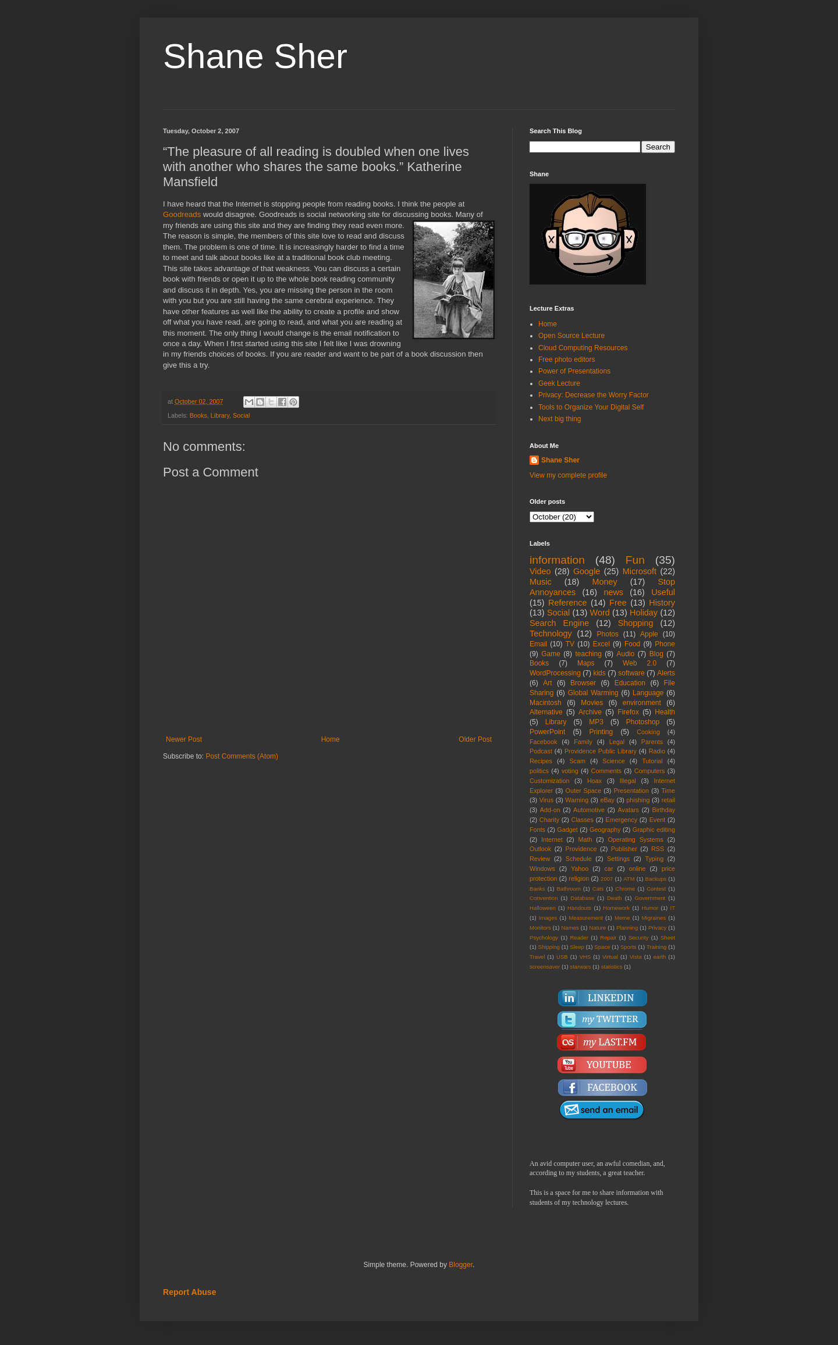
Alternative (546, 712)
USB (562, 956)
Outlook (540, 848)
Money (604, 581)
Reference (567, 602)
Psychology (544, 937)
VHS (585, 956)
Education (630, 683)
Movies (592, 703)
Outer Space (584, 790)
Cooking (648, 731)
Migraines (654, 918)
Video (540, 571)
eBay (607, 799)
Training (656, 947)
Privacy (657, 927)
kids (599, 673)
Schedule (579, 858)
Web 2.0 (639, 663)
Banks (537, 888)
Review (540, 858)
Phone (665, 644)
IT (672, 908)
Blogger (461, 1265)
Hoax (594, 780)
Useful (663, 592)
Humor (649, 908)
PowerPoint (547, 732)
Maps (585, 663)
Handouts (579, 908)
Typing (654, 858)
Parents (652, 741)
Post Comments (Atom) (241, 756)
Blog (656, 654)
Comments (606, 770)
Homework (616, 908)
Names (569, 927)
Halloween (543, 908)
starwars (580, 966)
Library (220, 415)
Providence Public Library (600, 751)
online (637, 868)
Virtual (610, 956)
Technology (551, 633)
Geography (605, 829)
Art (547, 683)
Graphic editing (654, 829)
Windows (542, 868)
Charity (549, 819)
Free (618, 602)
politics (539, 770)
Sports (628, 947)
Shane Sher (255, 56)
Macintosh (546, 703)
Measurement (586, 918)
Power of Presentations (574, 371)
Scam (577, 760)
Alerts (666, 673)
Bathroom (568, 888)
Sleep (577, 947)
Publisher (624, 848)
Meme (622, 918)
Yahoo (579, 868)
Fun (635, 560)
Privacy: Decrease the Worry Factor (593, 395)
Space (602, 947)
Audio (626, 654)
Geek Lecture (559, 383)
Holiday (644, 612)
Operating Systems (635, 839)
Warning (576, 799)
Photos (608, 634)
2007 (607, 879)
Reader (579, 937)
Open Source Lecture (571, 336)
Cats (598, 888)
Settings (618, 858)
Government (649, 898)
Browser (583, 683)
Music (541, 581)
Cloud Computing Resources (582, 348)
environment (642, 703)
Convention (544, 898)
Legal (616, 741)
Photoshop (642, 722)
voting (570, 770)
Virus (546, 799)
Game (550, 654)
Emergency (622, 819)
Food (632, 644)
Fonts (537, 829)
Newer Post (184, 739)
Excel (601, 644)
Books (198, 415)
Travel (537, 956)
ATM (629, 879)
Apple (649, 634)
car (609, 868)
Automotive (589, 809)
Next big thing (559, 419)
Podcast (541, 751)
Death (614, 898)
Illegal (628, 780)
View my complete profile (568, 475)
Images (548, 918)
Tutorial (652, 760)
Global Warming (593, 693)
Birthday (663, 809)
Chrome (625, 888)
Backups (656, 879)
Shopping (636, 623)
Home (330, 739)
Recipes (541, 760)
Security (638, 937)
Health (665, 712)
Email (538, 644)
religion (579, 878)
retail (668, 799)
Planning (627, 927)
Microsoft (639, 571)
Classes (582, 819)
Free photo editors (566, 359)
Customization (549, 780)
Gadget (567, 829)
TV (570, 644)
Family (583, 741)
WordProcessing (555, 673)
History (662, 602)
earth (659, 956)
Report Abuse (189, 1292)
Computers (649, 770)
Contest (656, 888)
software (631, 673)
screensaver (545, 966)
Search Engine (559, 623)
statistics (612, 966)
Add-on (550, 809)
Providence (580, 848)
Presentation (631, 790)
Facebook (543, 741)
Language (648, 693)
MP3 (596, 722)
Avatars (628, 809)
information (557, 560)
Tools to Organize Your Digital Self (591, 407)
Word (600, 612)
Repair (608, 937)
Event (657, 819)
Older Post (475, 739)
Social (241, 415)
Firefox (628, 712)
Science (613, 760)
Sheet (668, 937)
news (613, 592)
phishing (637, 799)
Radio (657, 751)
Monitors (540, 927)
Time (668, 790)
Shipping (549, 947)
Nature (597, 927)
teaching (588, 654)
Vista (636, 956)
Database (582, 898)
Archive (590, 712)
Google (586, 571)
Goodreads (182, 214)
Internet (552, 839)
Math (585, 839)
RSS (657, 848)
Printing (601, 732)
